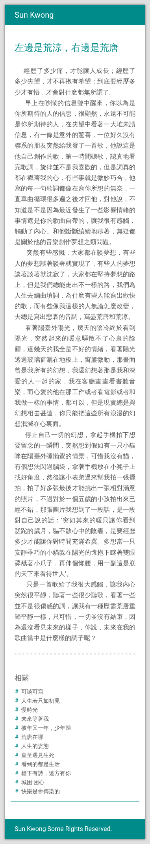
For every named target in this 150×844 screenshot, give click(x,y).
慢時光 (29, 710)
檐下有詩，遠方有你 (46, 773)
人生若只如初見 (40, 701)
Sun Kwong (34, 15)
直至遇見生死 (37, 755)
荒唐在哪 (32, 737)
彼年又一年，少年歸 (46, 728)
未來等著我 (35, 719)
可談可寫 (32, 692)
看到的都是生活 (40, 764)
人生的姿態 (35, 746)
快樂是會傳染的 (40, 791)
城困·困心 (33, 782)
